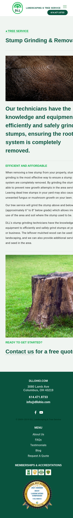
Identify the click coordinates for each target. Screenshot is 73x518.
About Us (38, 434)
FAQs (38, 439)
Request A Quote (38, 455)
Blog (38, 450)
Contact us (20, 351)
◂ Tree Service (17, 31)
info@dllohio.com (38, 402)
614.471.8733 (57, 12)
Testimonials (38, 445)
